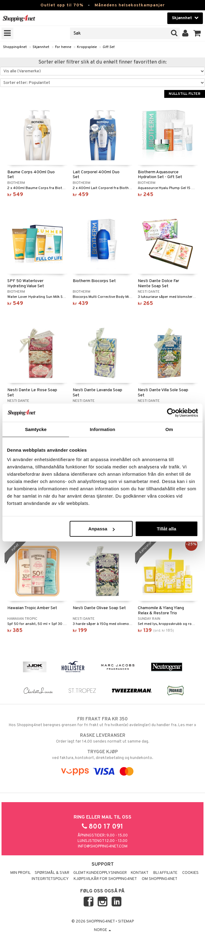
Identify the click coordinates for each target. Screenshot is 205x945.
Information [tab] (102, 429)
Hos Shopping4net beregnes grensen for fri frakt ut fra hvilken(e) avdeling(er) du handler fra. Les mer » (102, 722)
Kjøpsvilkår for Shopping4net (105, 879)
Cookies (190, 873)
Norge (102, 930)
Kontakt (139, 873)
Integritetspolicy (50, 879)
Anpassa (101, 528)
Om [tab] (169, 429)
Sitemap (126, 921)
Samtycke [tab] (36, 429)
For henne (63, 47)
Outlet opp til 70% (61, 5)
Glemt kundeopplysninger (100, 873)
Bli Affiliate (165, 873)
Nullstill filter (184, 93)
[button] (197, 33)
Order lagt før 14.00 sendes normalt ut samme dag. (102, 738)
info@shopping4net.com (102, 846)
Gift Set (108, 47)
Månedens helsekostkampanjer (130, 5)
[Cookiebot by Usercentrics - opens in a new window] (171, 412)
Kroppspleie (87, 47)
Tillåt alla (166, 528)
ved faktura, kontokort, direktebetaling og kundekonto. (102, 754)
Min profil (20, 873)
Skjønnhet (41, 47)
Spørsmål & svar (52, 873)
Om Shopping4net (159, 879)
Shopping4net (15, 47)
